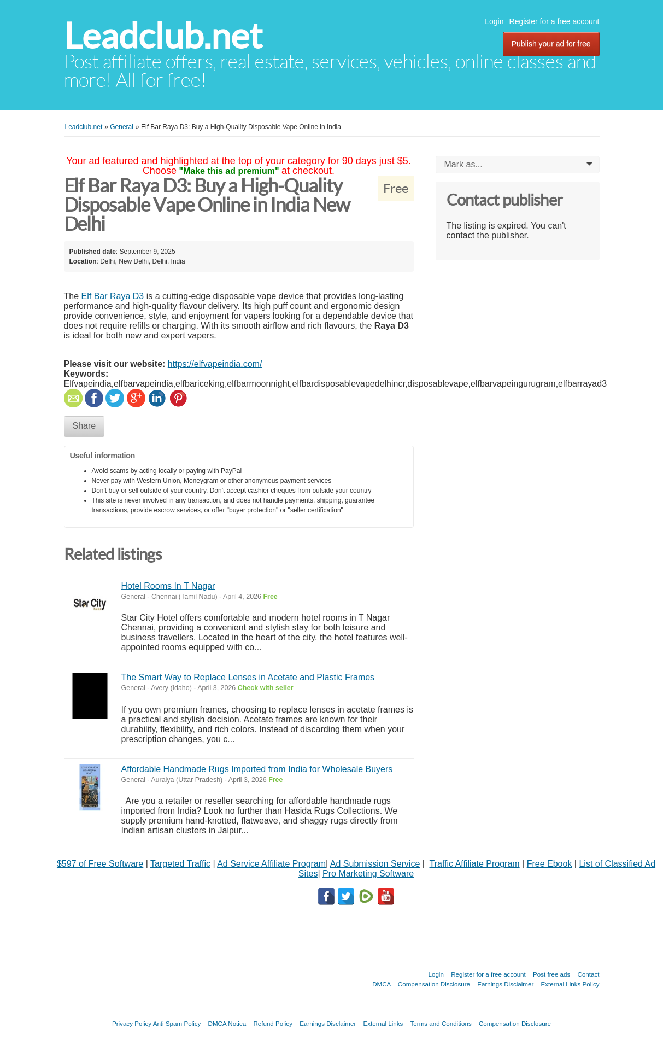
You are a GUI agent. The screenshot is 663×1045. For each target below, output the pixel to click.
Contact (589, 974)
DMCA (381, 984)
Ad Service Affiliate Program (271, 863)
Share (84, 425)
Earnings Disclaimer (505, 984)
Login (494, 21)
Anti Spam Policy (177, 1023)
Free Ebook (549, 863)
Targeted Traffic (180, 863)
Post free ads (551, 974)
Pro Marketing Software (368, 873)
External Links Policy (570, 984)
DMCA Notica (227, 1023)
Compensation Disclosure (434, 984)
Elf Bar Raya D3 (112, 296)
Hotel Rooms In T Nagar (168, 586)
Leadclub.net (163, 36)
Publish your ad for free (551, 43)
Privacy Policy (131, 1023)
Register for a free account (554, 21)
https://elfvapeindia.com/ (215, 364)
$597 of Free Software (100, 863)
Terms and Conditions (441, 1023)
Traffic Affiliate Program (475, 863)
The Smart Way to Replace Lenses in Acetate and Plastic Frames (248, 677)
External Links (383, 1023)
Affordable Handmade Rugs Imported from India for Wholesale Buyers (257, 769)
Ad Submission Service (375, 863)
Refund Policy (272, 1023)
